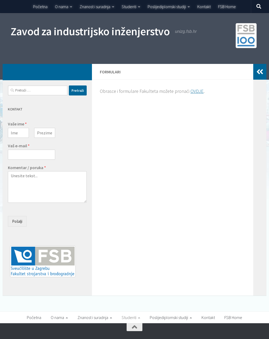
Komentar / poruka (27, 167)
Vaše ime (17, 124)
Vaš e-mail (19, 145)
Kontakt (204, 6)
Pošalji (17, 221)
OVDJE (197, 91)
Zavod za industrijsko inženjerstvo (90, 31)
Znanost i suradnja (95, 6)
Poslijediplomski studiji (167, 6)
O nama (61, 6)
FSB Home (227, 6)
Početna (40, 6)
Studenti (129, 6)
